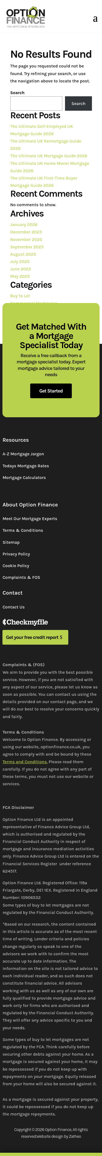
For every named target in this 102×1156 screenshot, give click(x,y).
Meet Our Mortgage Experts (29, 518)
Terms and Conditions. (25, 761)
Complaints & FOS (21, 577)
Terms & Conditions (22, 530)
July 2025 (20, 261)
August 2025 (23, 254)
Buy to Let (20, 295)
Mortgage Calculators (24, 477)
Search (17, 92)
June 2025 (20, 268)
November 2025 (26, 239)
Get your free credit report (32, 637)
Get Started (51, 391)
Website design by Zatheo (58, 1136)
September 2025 (27, 246)
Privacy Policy (16, 554)
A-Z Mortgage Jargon (23, 453)
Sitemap (11, 542)
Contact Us (13, 607)
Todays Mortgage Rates (25, 465)
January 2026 (24, 224)
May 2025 (20, 276)
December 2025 (26, 231)
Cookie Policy (15, 565)
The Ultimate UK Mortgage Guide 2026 (48, 155)
